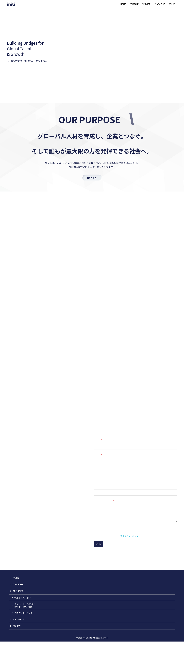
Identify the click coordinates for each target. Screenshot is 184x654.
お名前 (98, 452)
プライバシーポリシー (130, 548)
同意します (104, 545)
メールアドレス (102, 483)
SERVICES (18, 603)
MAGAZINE (18, 631)
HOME (16, 590)
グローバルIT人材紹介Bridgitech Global (24, 618)
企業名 (98, 467)
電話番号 (99, 498)
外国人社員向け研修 (23, 625)
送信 (98, 556)
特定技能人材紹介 (22, 610)
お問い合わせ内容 (104, 513)
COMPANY (18, 597)
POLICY (17, 638)
